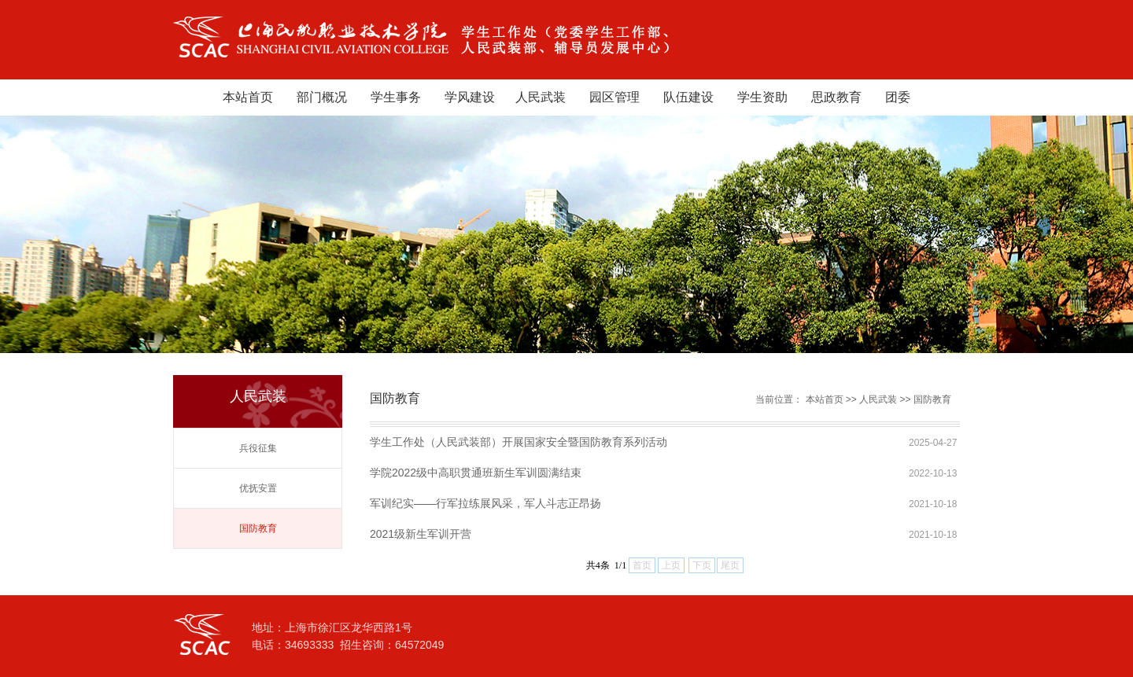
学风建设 (470, 97)
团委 (897, 97)
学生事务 (396, 97)
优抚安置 (258, 488)
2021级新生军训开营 (420, 534)
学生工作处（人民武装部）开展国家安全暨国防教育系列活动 (518, 442)
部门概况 (322, 97)
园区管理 (614, 97)
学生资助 (762, 97)
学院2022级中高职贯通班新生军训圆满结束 (475, 472)
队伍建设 (688, 97)
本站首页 (248, 97)
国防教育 (258, 528)
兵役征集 (258, 448)
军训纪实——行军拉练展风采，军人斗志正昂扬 (485, 503)
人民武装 (540, 97)
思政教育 (836, 97)
